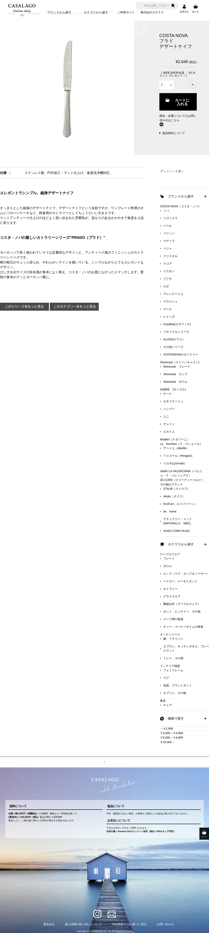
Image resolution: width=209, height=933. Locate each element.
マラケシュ (170, 301)
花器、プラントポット (177, 685)
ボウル (167, 566)
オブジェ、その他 (174, 693)
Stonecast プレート (176, 366)
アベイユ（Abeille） (176, 448)
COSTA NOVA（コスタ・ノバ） (180, 206)
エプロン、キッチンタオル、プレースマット (186, 648)
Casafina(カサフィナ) (177, 324)
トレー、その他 (173, 658)
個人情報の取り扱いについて (83, 924)
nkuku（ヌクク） (174, 496)
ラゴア (167, 263)
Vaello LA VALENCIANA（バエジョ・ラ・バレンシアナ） (181, 473)
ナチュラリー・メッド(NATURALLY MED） (178, 521)
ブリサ (167, 278)
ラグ (166, 677)
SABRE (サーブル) (173, 389)
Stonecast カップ (175, 374)
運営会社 (49, 924)
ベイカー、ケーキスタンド (180, 581)
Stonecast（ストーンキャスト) (179, 362)
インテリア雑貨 (170, 666)
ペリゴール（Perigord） (178, 455)
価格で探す (176, 718)
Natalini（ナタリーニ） (175, 439)
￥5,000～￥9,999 (171, 737)
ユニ (166, 416)
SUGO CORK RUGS (176, 530)
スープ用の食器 (173, 619)
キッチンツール (170, 634)
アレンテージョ (173, 294)
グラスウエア (171, 596)
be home (170, 511)
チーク (167, 393)
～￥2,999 (166, 728)
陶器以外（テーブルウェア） (181, 604)
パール (167, 225)
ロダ (166, 286)
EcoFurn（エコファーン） (180, 503)
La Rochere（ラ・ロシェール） (181, 444)
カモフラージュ (173, 401)
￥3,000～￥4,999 (171, 733)
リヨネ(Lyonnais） (175, 463)
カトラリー (170, 588)
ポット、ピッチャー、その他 (181, 611)
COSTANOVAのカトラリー (180, 354)
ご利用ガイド (126, 12)
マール (167, 309)
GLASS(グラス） (174, 339)
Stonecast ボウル (175, 381)
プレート (169, 558)
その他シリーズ (173, 347)
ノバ (166, 210)
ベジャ (167, 248)
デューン (169, 424)
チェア (167, 705)
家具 (163, 700)
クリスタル (170, 256)
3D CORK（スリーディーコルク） (182, 480)
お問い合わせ (165, 924)
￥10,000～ (167, 742)
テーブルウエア (170, 554)
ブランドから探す (59, 12)
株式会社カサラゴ (152, 12)
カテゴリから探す (96, 12)
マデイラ (169, 241)
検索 (173, 6)
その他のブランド (171, 484)
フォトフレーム (173, 670)
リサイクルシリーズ (176, 331)
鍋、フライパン (173, 638)
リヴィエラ (170, 218)
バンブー (169, 409)
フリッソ (169, 233)
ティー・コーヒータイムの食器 (183, 626)
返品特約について (173, 133)
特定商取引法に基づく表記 (129, 924)
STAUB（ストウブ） (176, 488)
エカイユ (169, 431)
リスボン (169, 271)
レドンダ (169, 316)
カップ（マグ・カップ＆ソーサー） (186, 573)
